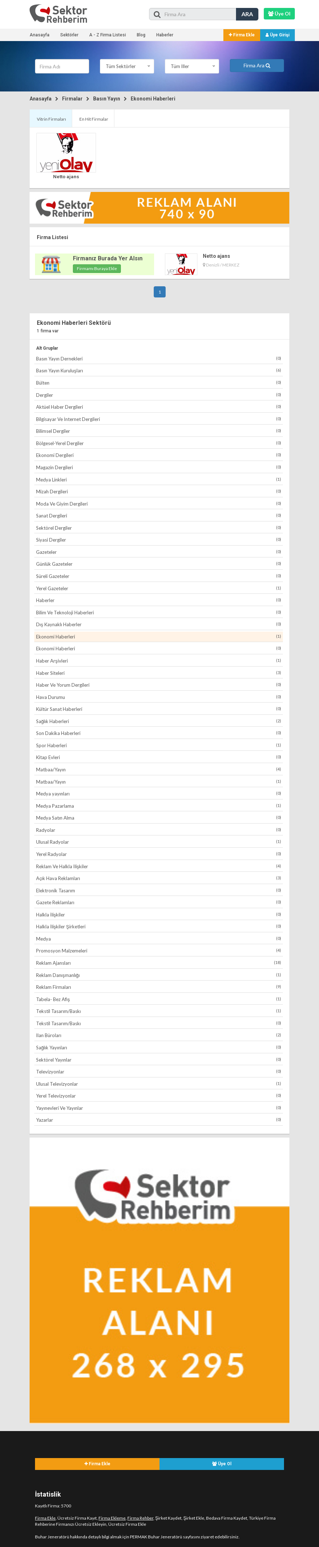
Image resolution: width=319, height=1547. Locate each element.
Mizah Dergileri (158, 491)
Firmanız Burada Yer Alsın (108, 258)
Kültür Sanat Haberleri (158, 709)
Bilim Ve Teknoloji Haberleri (158, 612)
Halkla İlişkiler (158, 914)
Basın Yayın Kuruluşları (158, 370)
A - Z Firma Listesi (107, 34)
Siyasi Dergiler (158, 540)
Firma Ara (257, 65)
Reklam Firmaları (158, 987)
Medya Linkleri (158, 479)
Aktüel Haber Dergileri (158, 407)
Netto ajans (66, 176)
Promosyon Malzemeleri (158, 950)
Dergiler (158, 395)
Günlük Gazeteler (158, 564)
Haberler (164, 34)
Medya (158, 939)
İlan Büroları (158, 1035)
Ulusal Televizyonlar (158, 1084)
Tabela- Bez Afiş (158, 999)
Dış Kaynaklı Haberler (158, 624)
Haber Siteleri (158, 673)
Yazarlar (158, 1120)
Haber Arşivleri (158, 661)
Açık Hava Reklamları (158, 878)
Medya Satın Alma (158, 818)
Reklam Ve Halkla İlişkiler (158, 866)
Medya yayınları (158, 793)
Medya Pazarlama (158, 806)
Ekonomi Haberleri (153, 99)
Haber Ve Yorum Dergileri (158, 685)
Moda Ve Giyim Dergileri (158, 504)
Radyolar (158, 830)
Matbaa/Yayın (158, 769)
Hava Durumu (158, 697)
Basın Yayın (106, 99)
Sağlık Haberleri (158, 721)
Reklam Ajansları (158, 963)
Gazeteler (158, 552)
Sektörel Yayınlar (158, 1060)
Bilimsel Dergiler (158, 431)
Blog (141, 34)
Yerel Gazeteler (158, 588)
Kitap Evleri (158, 757)
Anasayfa (39, 34)
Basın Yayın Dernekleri (158, 358)
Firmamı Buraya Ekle (97, 268)
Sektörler (69, 34)
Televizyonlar (158, 1071)
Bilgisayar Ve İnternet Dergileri (158, 419)
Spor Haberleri (158, 745)
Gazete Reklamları (158, 902)
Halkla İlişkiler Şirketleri (158, 926)
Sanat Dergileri (158, 515)
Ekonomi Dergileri (158, 455)
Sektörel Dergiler (158, 528)
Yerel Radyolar (158, 854)
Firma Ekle (242, 34)
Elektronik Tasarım (158, 890)
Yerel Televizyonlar (158, 1096)
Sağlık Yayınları (158, 1047)
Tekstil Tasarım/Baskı (158, 1011)
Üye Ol (221, 1463)
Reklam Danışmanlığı (158, 975)
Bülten (158, 383)
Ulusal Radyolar (158, 842)
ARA (247, 13)
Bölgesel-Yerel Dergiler (158, 443)
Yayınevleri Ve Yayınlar (158, 1108)
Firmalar (72, 99)
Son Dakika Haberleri (158, 733)
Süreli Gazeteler (158, 576)
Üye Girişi (277, 34)
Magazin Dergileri (158, 467)
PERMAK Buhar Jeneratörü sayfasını (165, 1536)
